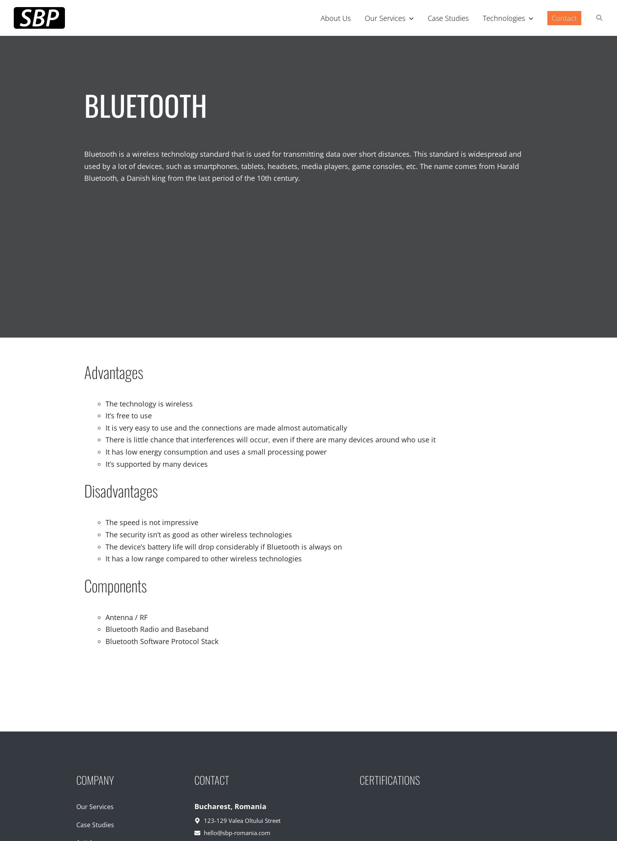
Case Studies (95, 825)
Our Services (95, 806)
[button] (599, 18)
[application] (409, 18)
